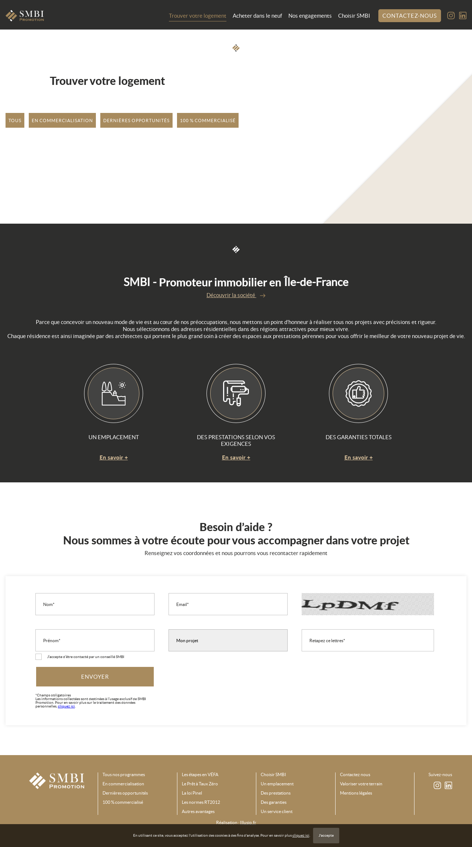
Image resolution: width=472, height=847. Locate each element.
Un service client (276, 811)
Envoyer (95, 677)
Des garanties (274, 802)
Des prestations (276, 793)
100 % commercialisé (208, 120)
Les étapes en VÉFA (200, 774)
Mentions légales (356, 793)
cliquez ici (300, 835)
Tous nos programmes (124, 774)
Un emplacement (277, 784)
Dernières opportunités (136, 120)
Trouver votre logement (197, 16)
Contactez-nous (409, 16)
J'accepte (326, 835)
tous (14, 120)
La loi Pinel (192, 793)
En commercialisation (62, 120)
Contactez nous (355, 774)
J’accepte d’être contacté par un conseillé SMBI (85, 657)
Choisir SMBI (354, 16)
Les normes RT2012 (201, 802)
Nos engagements (310, 16)
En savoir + (114, 457)
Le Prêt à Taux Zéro (200, 784)
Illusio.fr (248, 822)
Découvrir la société (236, 295)
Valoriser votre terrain (361, 784)
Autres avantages (198, 811)
